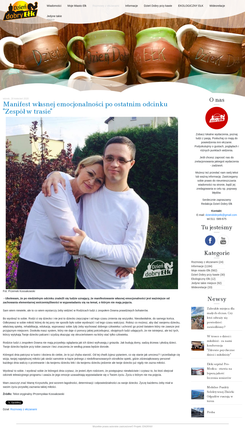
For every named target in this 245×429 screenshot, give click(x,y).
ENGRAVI (147, 426)
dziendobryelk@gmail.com (221, 214)
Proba (211, 412)
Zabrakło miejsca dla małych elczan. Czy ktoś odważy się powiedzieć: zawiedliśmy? (220, 318)
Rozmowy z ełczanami (23, 409)
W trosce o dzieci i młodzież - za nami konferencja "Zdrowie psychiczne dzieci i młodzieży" (221, 345)
